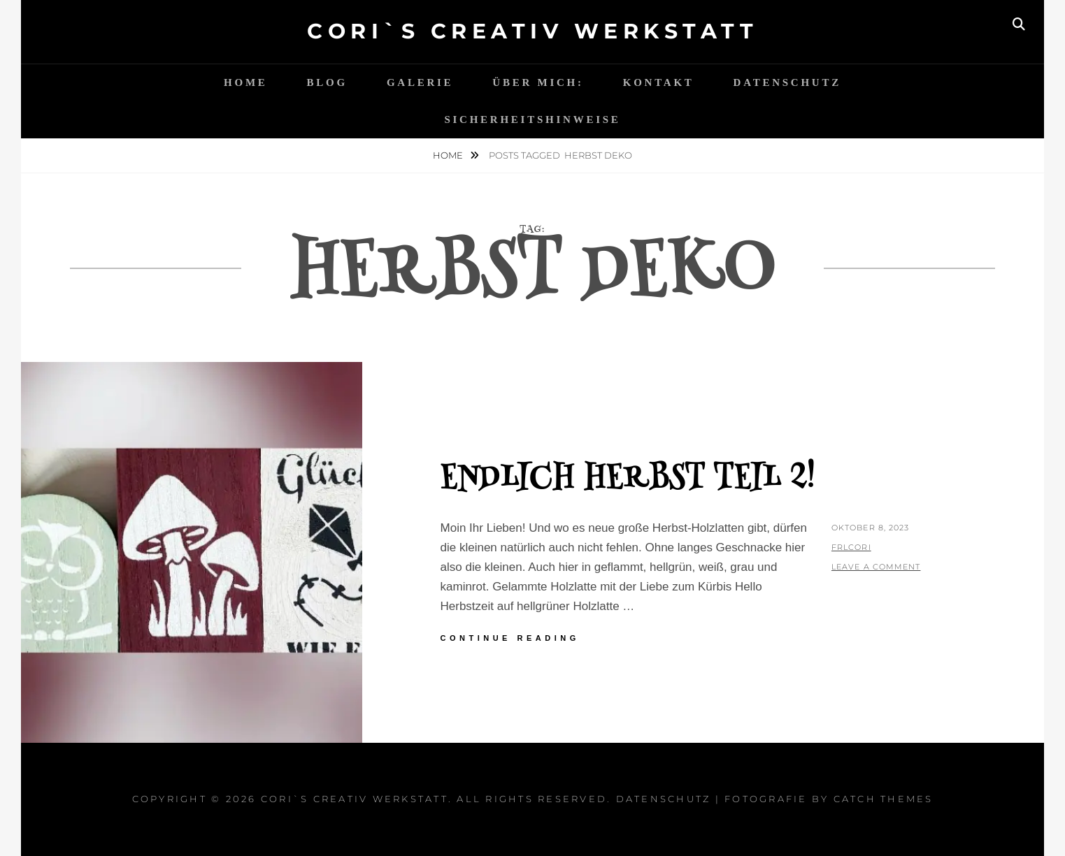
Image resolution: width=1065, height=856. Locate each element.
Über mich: (537, 82)
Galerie (420, 82)
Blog (327, 82)
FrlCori (851, 547)
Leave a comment (876, 567)
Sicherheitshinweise (532, 119)
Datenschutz (787, 82)
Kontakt (658, 82)
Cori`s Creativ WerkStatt (532, 31)
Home (246, 82)
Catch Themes (884, 798)
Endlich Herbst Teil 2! (628, 479)
